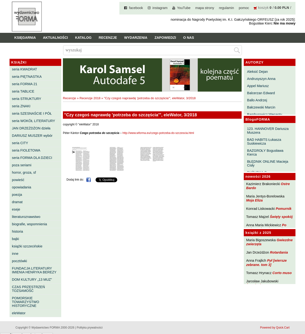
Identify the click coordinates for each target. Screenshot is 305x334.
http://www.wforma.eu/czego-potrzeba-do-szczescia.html (158, 133)
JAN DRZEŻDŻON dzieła (31, 128)
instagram (160, 8)
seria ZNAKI (21, 106)
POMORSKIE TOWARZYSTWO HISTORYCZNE (25, 302)
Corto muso (282, 273)
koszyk (263, 8)
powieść (18, 180)
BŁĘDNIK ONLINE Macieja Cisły (267, 163)
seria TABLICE (23, 91)
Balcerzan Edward (261, 93)
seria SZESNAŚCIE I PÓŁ (32, 113)
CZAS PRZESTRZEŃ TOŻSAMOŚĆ (28, 289)
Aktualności (55, 37)
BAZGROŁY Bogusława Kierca (265, 152)
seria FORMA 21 (24, 84)
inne (15, 253)
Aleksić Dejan (257, 72)
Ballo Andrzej (257, 100)
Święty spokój (281, 217)
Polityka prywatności (90, 327)
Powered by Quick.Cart (275, 327)
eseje (16, 209)
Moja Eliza (254, 200)
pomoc (244, 8)
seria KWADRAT (24, 69)
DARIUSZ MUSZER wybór (32, 136)
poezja (17, 194)
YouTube (184, 8)
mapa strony (204, 8)
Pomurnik (283, 209)
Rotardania (279, 252)
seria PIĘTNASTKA (27, 77)
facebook (136, 8)
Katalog (83, 37)
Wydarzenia (135, 37)
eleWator (18, 313)
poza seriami (21, 165)
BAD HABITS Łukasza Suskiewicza (264, 141)
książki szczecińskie (27, 246)
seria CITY (20, 143)
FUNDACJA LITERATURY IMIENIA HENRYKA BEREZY (34, 270)
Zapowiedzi (165, 37)
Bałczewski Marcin (261, 107)
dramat (17, 202)
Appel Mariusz (258, 86)
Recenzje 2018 (90, 98)
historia (17, 231)
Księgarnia (25, 37)
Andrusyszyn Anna (261, 79)
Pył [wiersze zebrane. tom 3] (266, 262)
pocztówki (19, 261)
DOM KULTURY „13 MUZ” (32, 279)
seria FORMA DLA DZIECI (32, 158)
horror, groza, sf (24, 172)
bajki (15, 239)
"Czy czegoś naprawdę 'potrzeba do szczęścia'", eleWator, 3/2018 (150, 98)
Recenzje (108, 37)
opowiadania (21, 187)
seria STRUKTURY (26, 99)
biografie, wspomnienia (29, 224)
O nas (188, 37)
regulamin (226, 8)
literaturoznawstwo (26, 217)
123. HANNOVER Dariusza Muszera (268, 130)
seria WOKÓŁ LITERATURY (33, 121)
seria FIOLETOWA (26, 150)
